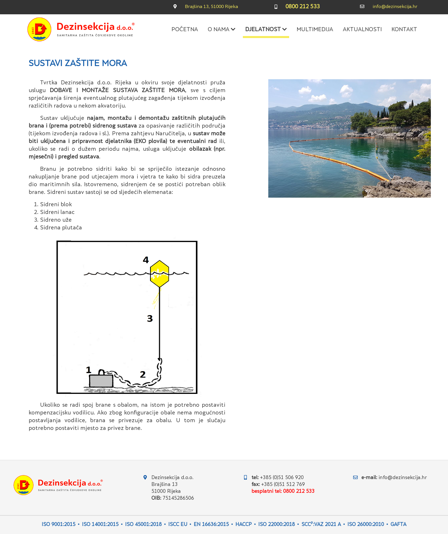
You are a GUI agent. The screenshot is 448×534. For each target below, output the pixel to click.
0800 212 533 (302, 7)
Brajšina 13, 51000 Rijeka (211, 7)
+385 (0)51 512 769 (283, 485)
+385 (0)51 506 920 (282, 478)
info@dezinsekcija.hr (395, 7)
